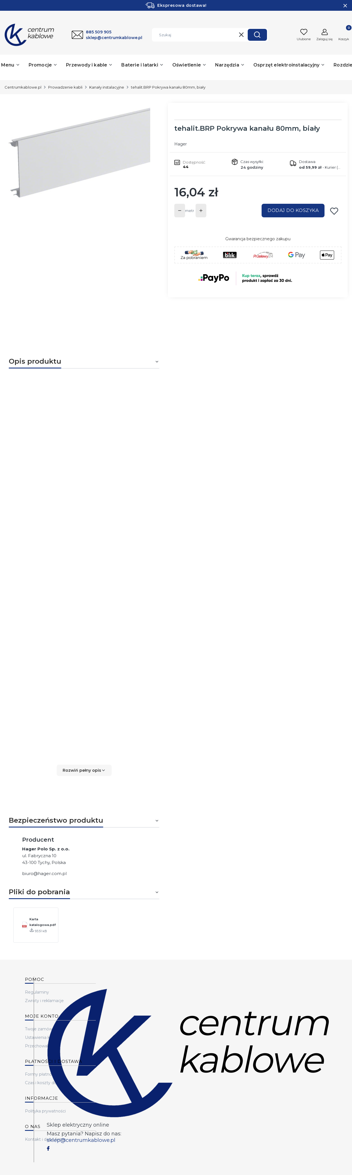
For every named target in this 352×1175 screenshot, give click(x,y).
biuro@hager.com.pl (44, 873)
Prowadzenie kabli (65, 87)
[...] (79, 178)
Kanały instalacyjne (106, 87)
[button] (257, 35)
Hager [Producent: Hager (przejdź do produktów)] (180, 144)
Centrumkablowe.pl (23, 87)
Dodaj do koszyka (293, 210)
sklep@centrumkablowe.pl (81, 1140)
